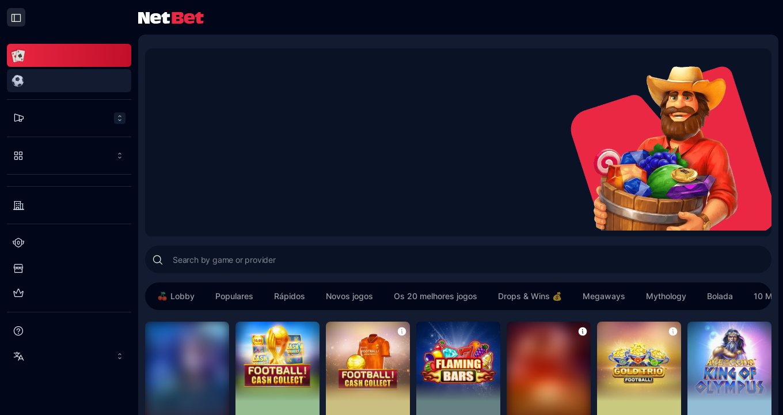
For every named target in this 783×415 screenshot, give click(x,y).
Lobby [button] (176, 296)
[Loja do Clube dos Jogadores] (69, 268)
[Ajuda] (69, 330)
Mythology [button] (666, 296)
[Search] (158, 259)
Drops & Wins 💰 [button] (530, 296)
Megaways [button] (604, 296)
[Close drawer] (16, 17)
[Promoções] (69, 118)
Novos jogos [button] (349, 296)
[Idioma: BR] (69, 356)
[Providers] (69, 205)
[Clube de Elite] (69, 293)
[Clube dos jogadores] (69, 242)
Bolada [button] (720, 296)
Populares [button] (234, 296)
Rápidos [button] (289, 296)
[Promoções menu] (69, 118)
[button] (402, 331)
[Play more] (69, 155)
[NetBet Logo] (171, 17)
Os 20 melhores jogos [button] (435, 296)
